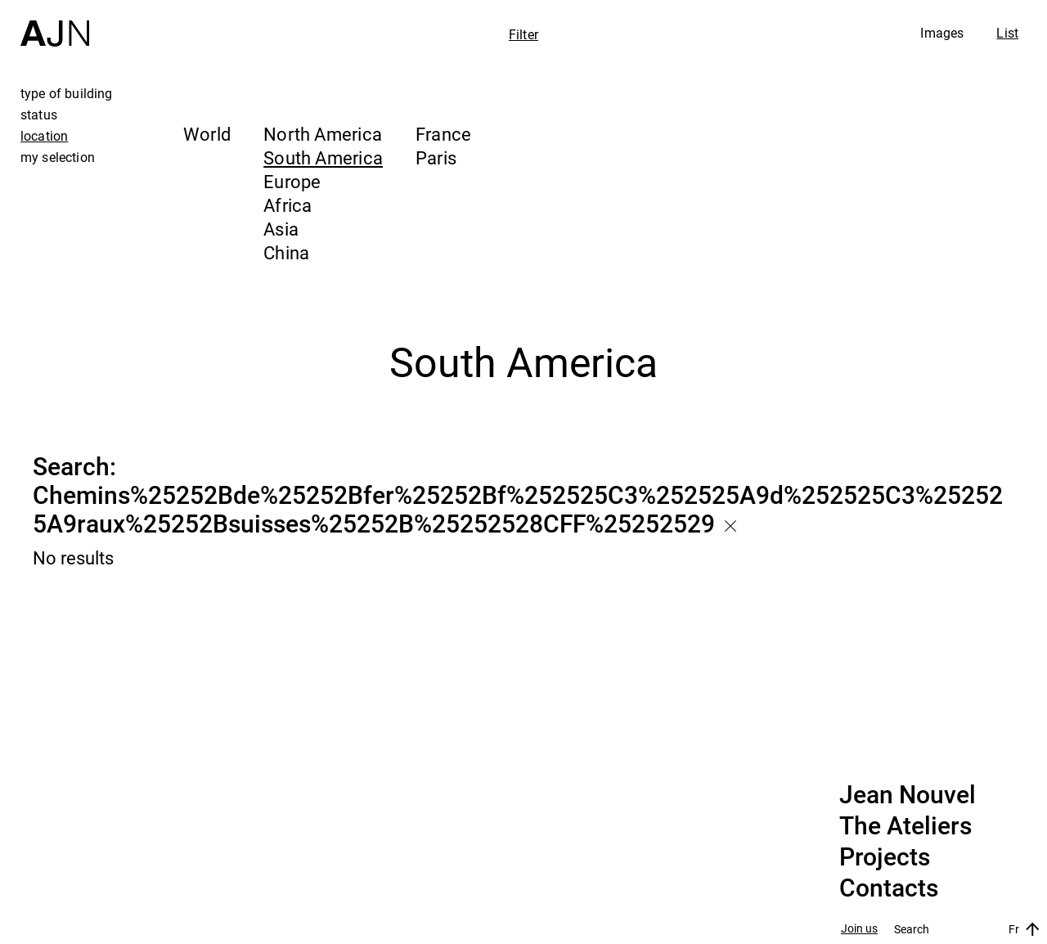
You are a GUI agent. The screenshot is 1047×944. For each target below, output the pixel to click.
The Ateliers (905, 826)
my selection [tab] (57, 157)
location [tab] (44, 136)
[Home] (54, 23)
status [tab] (38, 115)
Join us (859, 929)
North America (322, 134)
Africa (287, 205)
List (1007, 33)
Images (942, 33)
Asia (281, 228)
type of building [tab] (66, 93)
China (286, 252)
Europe (292, 181)
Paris (436, 157)
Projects (884, 857)
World (207, 134)
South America (323, 157)
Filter (523, 34)
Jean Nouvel (907, 795)
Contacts (888, 888)
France (443, 134)
